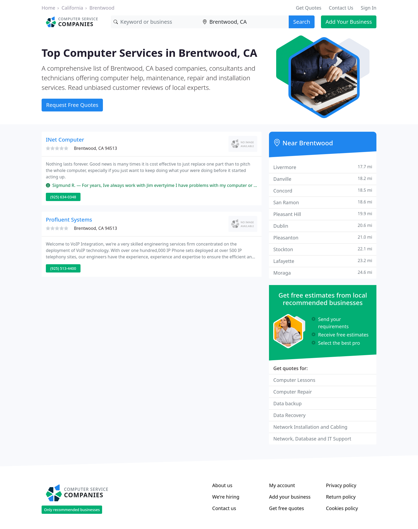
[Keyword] (155, 21)
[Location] (244, 21)
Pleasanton (322, 237)
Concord (322, 190)
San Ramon (322, 202)
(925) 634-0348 (63, 196)
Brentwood (102, 8)
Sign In (368, 8)
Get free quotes (286, 508)
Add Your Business (348, 21)
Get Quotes (308, 8)
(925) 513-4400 (63, 268)
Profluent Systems (69, 219)
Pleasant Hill (322, 214)
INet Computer (65, 139)
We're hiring (225, 497)
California (72, 8)
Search (301, 21)
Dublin (322, 225)
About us (222, 485)
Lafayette (322, 261)
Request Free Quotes (72, 105)
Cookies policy (342, 508)
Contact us (224, 508)
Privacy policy (341, 485)
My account (282, 485)
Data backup (287, 403)
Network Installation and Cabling (310, 427)
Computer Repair (292, 391)
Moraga (322, 272)
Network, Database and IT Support (312, 438)
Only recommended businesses (72, 509)
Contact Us (341, 8)
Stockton (322, 249)
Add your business (290, 497)
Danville (322, 178)
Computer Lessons (294, 380)
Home (48, 8)
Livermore (322, 167)
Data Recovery (289, 415)
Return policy (341, 497)
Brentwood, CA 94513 (95, 148)
